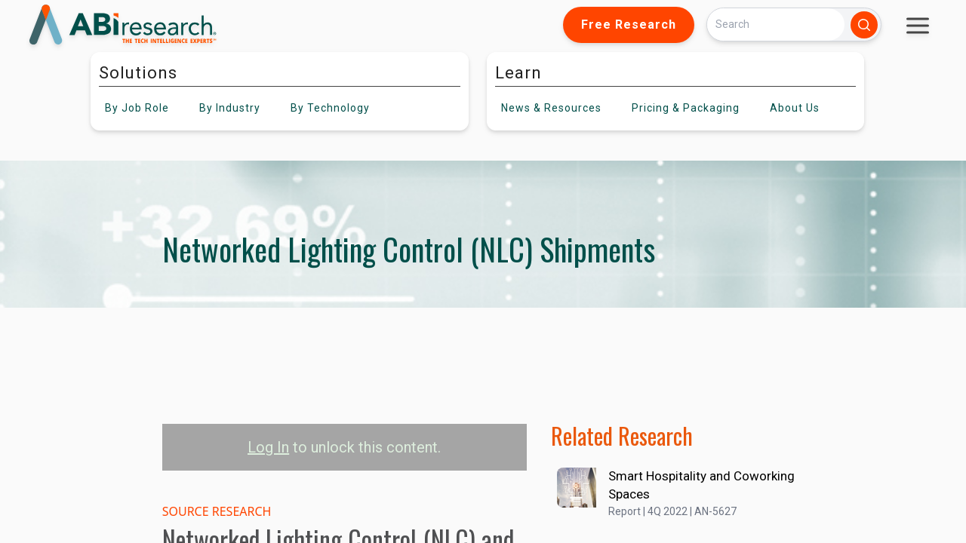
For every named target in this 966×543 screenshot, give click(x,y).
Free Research (628, 24)
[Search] (775, 24)
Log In (268, 447)
